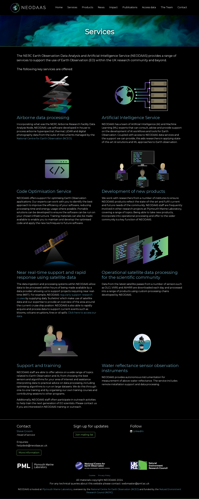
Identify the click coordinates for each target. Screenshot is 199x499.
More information (29, 452)
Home (59, 7)
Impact (113, 7)
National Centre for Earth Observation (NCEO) (44, 138)
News (101, 7)
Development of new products (133, 191)
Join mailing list (84, 434)
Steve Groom (25, 431)
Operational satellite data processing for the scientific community (140, 275)
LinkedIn (137, 431)
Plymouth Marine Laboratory (57, 489)
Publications (129, 7)
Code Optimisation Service (44, 191)
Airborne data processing (43, 117)
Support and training (39, 365)
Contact (182, 7)
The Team (167, 7)
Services (72, 7)
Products (87, 7)
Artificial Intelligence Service (131, 117)
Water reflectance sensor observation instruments (140, 368)
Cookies (92, 475)
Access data (149, 7)
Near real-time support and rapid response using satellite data (51, 275)
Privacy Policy (104, 475)
